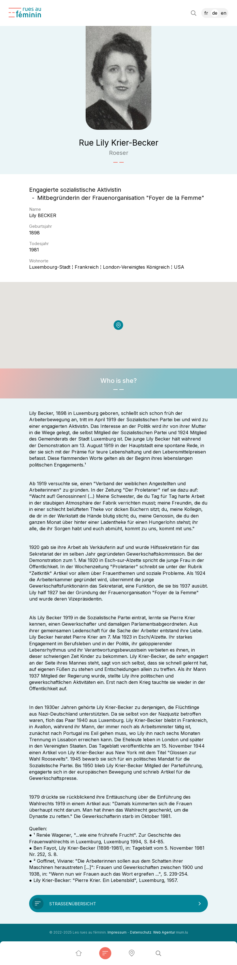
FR (206, 13)
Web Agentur (164, 932)
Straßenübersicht (72, 903)
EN (223, 13)
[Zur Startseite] (25, 12)
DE (214, 13)
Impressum (117, 932)
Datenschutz (140, 932)
